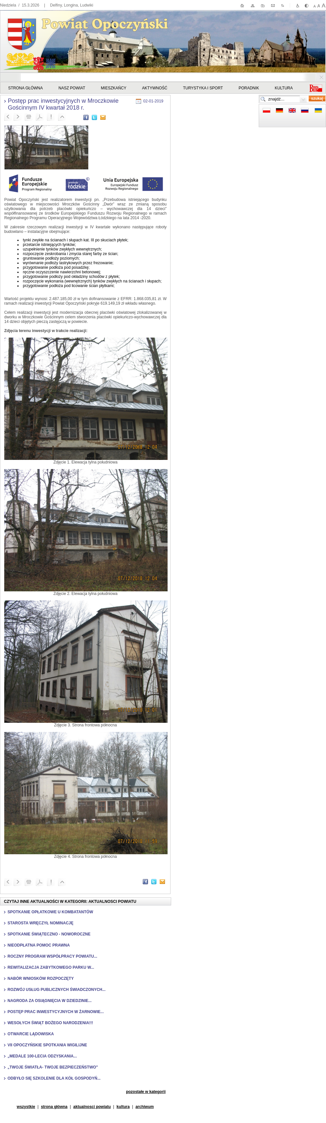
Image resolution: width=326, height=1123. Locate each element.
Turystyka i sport (203, 88)
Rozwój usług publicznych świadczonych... (57, 989)
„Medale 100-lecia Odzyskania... (42, 1056)
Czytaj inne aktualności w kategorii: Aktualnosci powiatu (70, 901)
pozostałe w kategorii (146, 1091)
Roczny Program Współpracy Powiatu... (52, 956)
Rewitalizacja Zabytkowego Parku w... (51, 967)
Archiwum (145, 1106)
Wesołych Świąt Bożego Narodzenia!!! (50, 1023)
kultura (123, 1106)
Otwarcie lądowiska (31, 1034)
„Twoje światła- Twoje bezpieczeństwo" (53, 1067)
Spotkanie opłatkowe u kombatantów (50, 912)
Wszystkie (26, 1106)
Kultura (284, 88)
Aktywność (154, 88)
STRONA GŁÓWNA (25, 88)
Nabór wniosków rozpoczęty (41, 978)
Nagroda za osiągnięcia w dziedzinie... (49, 1000)
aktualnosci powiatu (92, 1106)
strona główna (54, 1106)
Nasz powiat (71, 88)
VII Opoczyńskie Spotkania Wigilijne (47, 1045)
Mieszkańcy (113, 88)
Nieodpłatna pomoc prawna (39, 945)
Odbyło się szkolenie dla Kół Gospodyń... (54, 1078)
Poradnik (248, 88)
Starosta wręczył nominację (40, 923)
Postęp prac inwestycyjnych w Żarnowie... (56, 1011)
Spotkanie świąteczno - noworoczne (49, 934)
